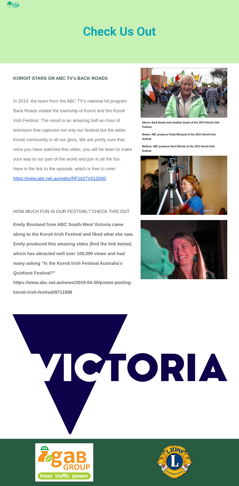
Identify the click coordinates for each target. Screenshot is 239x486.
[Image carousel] (64, 462)
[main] (119, 31)
